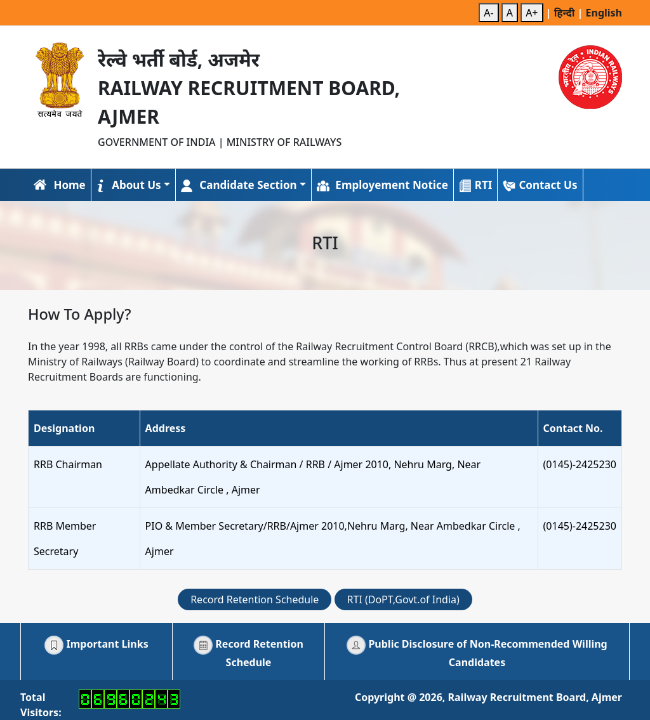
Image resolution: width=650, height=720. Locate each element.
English (604, 13)
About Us (128, 185)
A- (488, 13)
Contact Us (540, 185)
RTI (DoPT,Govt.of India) (403, 599)
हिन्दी (566, 13)
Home (59, 185)
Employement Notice (382, 185)
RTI (476, 185)
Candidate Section (239, 185)
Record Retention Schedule (254, 599)
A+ (532, 13)
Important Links (96, 644)
